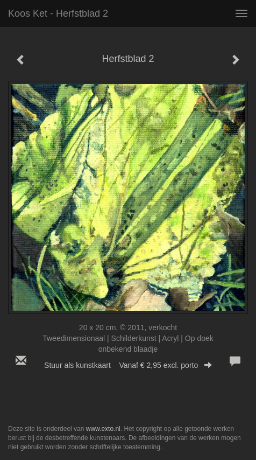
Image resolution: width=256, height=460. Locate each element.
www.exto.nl (103, 429)
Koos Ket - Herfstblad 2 (58, 13)
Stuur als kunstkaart (128, 365)
